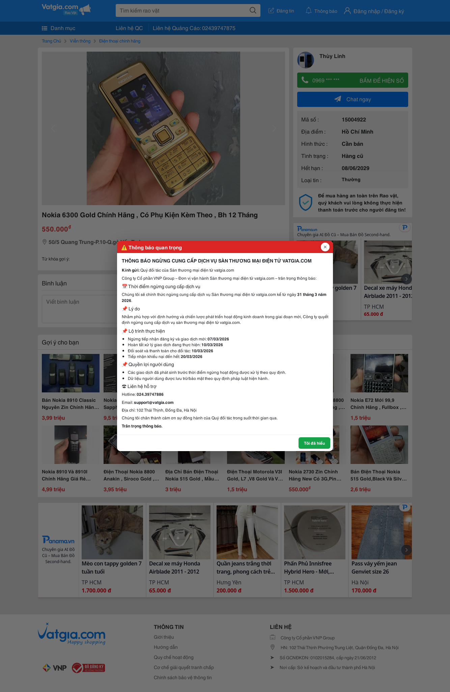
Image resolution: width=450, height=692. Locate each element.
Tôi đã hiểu (314, 443)
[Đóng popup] (325, 247)
